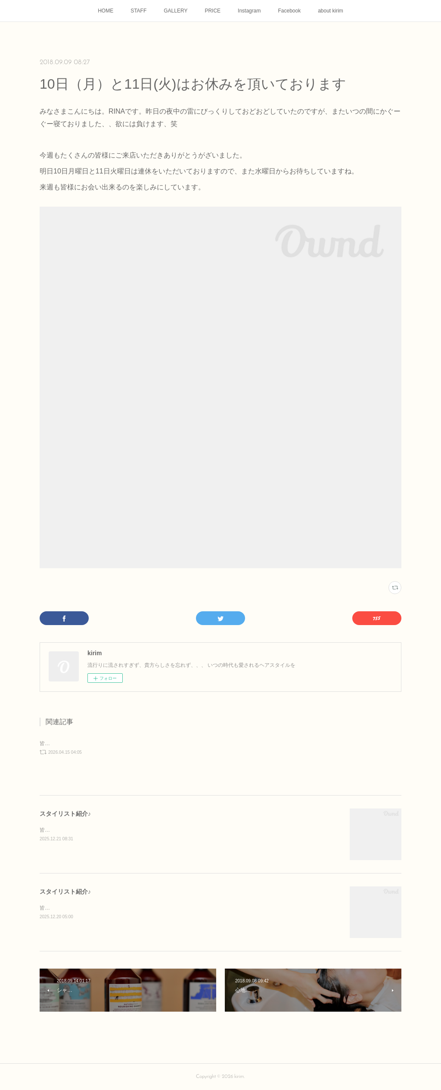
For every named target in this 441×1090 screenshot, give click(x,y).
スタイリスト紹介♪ (65, 813)
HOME (105, 11)
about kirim (330, 11)
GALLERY (175, 11)
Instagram (249, 11)
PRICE (212, 11)
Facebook (289, 11)
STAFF (138, 11)
